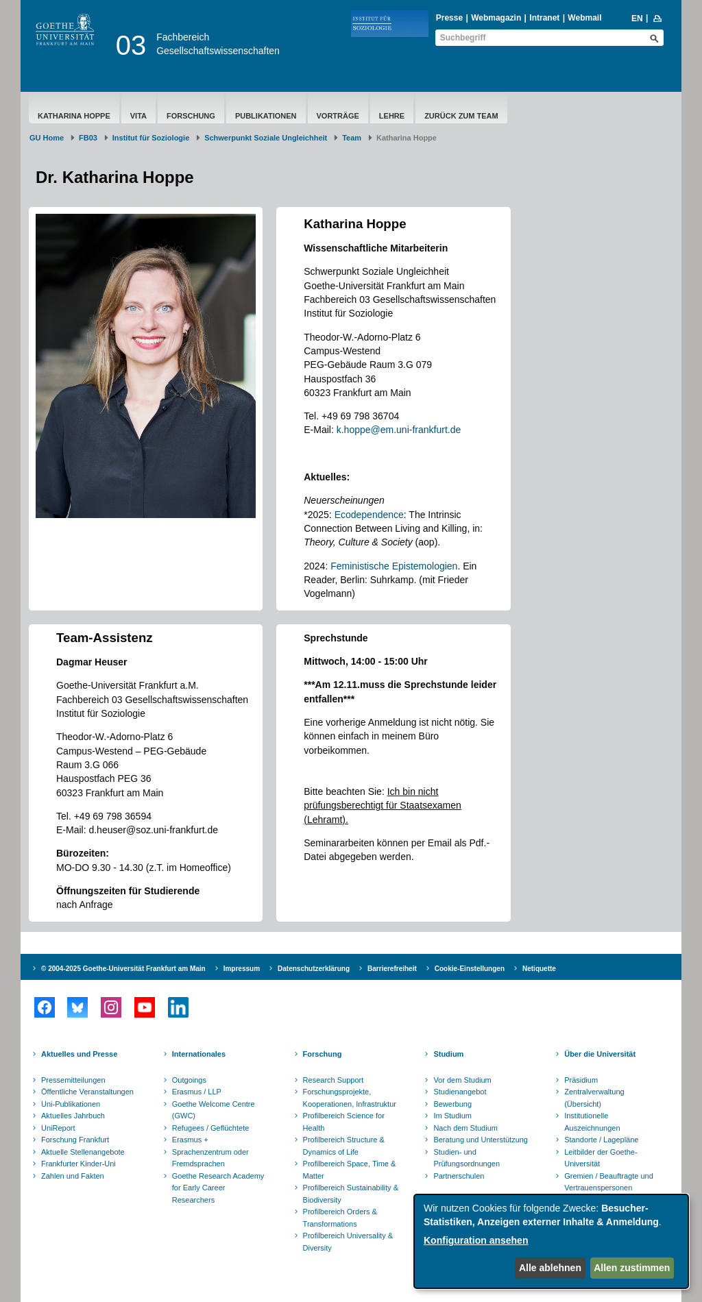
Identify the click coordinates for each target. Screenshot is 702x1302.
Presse (449, 18)
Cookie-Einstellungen (470, 968)
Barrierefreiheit (392, 968)
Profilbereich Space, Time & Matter (349, 1169)
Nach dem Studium (465, 1128)
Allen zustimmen (632, 1267)
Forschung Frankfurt (75, 1139)
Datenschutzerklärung (314, 968)
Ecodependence (369, 514)
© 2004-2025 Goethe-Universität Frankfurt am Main (123, 968)
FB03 (88, 138)
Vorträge (338, 116)
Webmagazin (496, 18)
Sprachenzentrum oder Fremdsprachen (210, 1158)
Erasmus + (190, 1139)
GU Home (46, 138)
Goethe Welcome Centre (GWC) (213, 1110)
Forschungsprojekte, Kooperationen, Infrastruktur (349, 1098)
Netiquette (539, 968)
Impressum (241, 968)
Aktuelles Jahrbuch (73, 1115)
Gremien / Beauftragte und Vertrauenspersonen (608, 1182)
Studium (448, 1054)
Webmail (584, 18)
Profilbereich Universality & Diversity (348, 1241)
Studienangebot (459, 1092)
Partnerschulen (458, 1176)
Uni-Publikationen (70, 1104)
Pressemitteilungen (73, 1080)
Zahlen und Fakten (72, 1176)
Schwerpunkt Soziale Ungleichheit (265, 138)
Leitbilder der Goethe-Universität (600, 1158)
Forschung (191, 116)
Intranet (544, 18)
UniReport (58, 1128)
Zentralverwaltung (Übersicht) (594, 1098)
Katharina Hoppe (74, 116)
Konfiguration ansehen (476, 1240)
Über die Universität (600, 1054)
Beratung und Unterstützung (480, 1139)
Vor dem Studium (462, 1080)
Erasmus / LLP (196, 1092)
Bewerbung (452, 1104)
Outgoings (189, 1080)
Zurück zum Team (461, 116)
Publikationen (266, 116)
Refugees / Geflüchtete (211, 1128)
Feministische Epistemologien (393, 566)
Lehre (391, 116)
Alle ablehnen (550, 1267)
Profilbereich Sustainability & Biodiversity (350, 1193)
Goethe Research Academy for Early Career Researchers (218, 1188)
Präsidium (581, 1080)
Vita (138, 116)
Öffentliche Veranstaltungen (87, 1092)
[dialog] (551, 1241)
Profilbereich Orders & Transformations (340, 1217)
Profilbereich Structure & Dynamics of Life (344, 1145)
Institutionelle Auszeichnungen (592, 1121)
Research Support (333, 1080)
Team (351, 138)
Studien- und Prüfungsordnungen (466, 1158)
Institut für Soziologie (150, 138)
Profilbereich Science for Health (344, 1121)
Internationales (199, 1054)
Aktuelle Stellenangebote (83, 1152)
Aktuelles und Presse (79, 1054)
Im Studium (452, 1115)
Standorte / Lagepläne (601, 1139)
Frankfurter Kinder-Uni (78, 1163)
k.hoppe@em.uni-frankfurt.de (399, 429)
